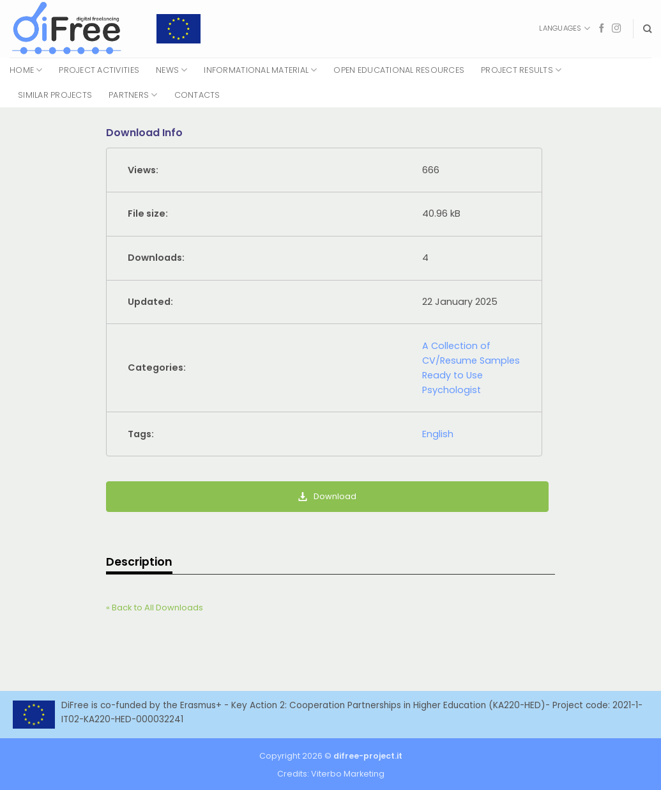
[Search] (647, 28)
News (171, 70)
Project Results (521, 70)
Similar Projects (55, 94)
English (437, 434)
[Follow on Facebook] (601, 29)
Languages (564, 28)
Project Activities (99, 70)
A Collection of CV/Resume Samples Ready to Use (471, 360)
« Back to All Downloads (154, 607)
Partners (133, 95)
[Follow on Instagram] (616, 29)
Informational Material (260, 70)
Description (139, 561)
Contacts (197, 94)
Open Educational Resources (398, 70)
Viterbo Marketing (347, 773)
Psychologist (451, 389)
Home (26, 70)
